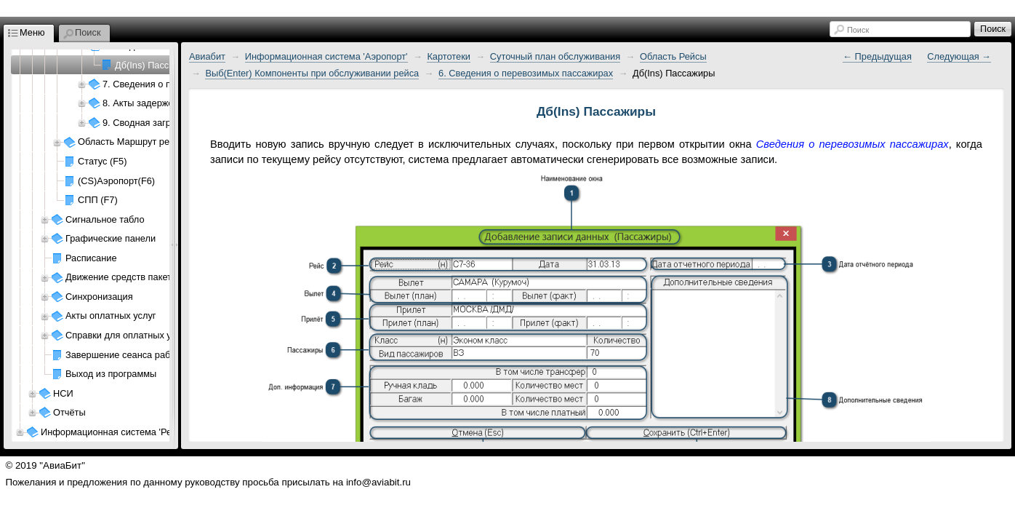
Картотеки (448, 56)
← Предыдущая (877, 56)
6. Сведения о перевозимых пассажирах (525, 73)
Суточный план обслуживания (555, 56)
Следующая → (959, 56)
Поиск (858, 29)
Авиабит (207, 56)
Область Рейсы (673, 56)
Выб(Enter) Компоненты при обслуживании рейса (312, 73)
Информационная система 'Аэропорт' (326, 56)
